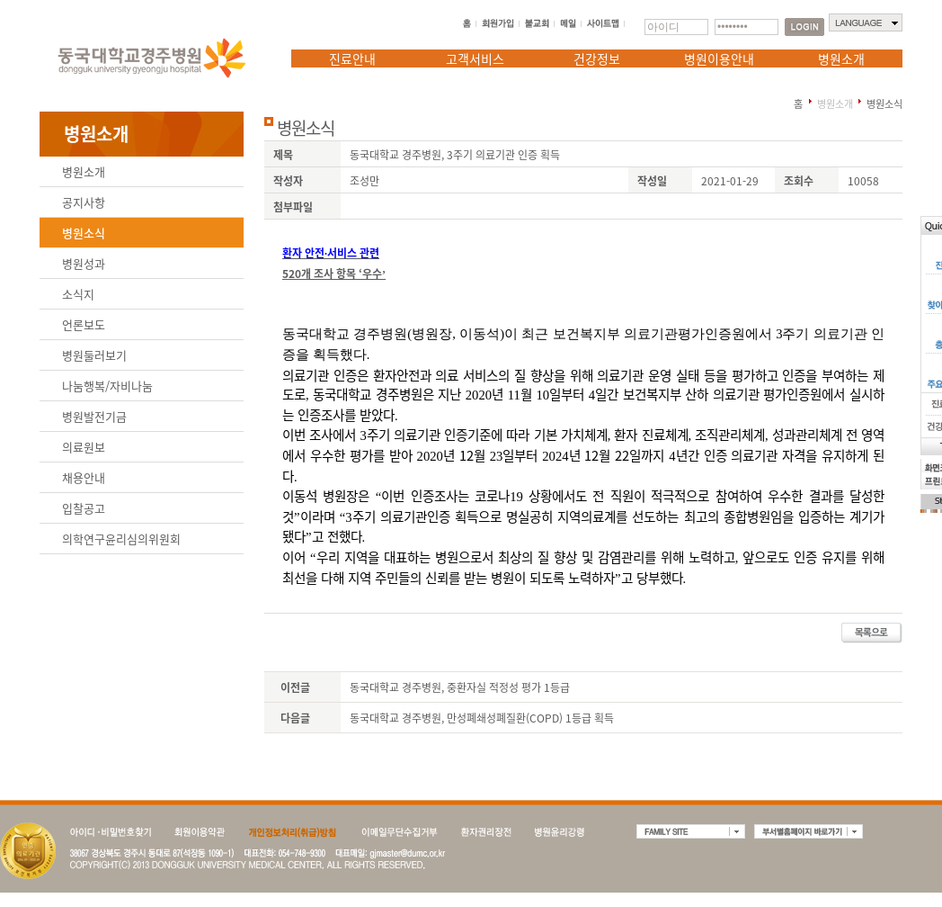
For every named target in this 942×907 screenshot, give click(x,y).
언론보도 (83, 324)
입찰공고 (83, 507)
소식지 (78, 293)
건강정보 (596, 58)
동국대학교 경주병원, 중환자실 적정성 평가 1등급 (460, 687)
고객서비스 (475, 58)
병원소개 (841, 58)
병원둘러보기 (94, 355)
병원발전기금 (94, 416)
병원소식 (83, 232)
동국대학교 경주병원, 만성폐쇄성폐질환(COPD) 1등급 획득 (482, 718)
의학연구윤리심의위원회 (121, 538)
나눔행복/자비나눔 (107, 385)
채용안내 (83, 477)
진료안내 (352, 58)
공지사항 (83, 202)
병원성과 (83, 263)
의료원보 (83, 446)
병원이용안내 (719, 58)
